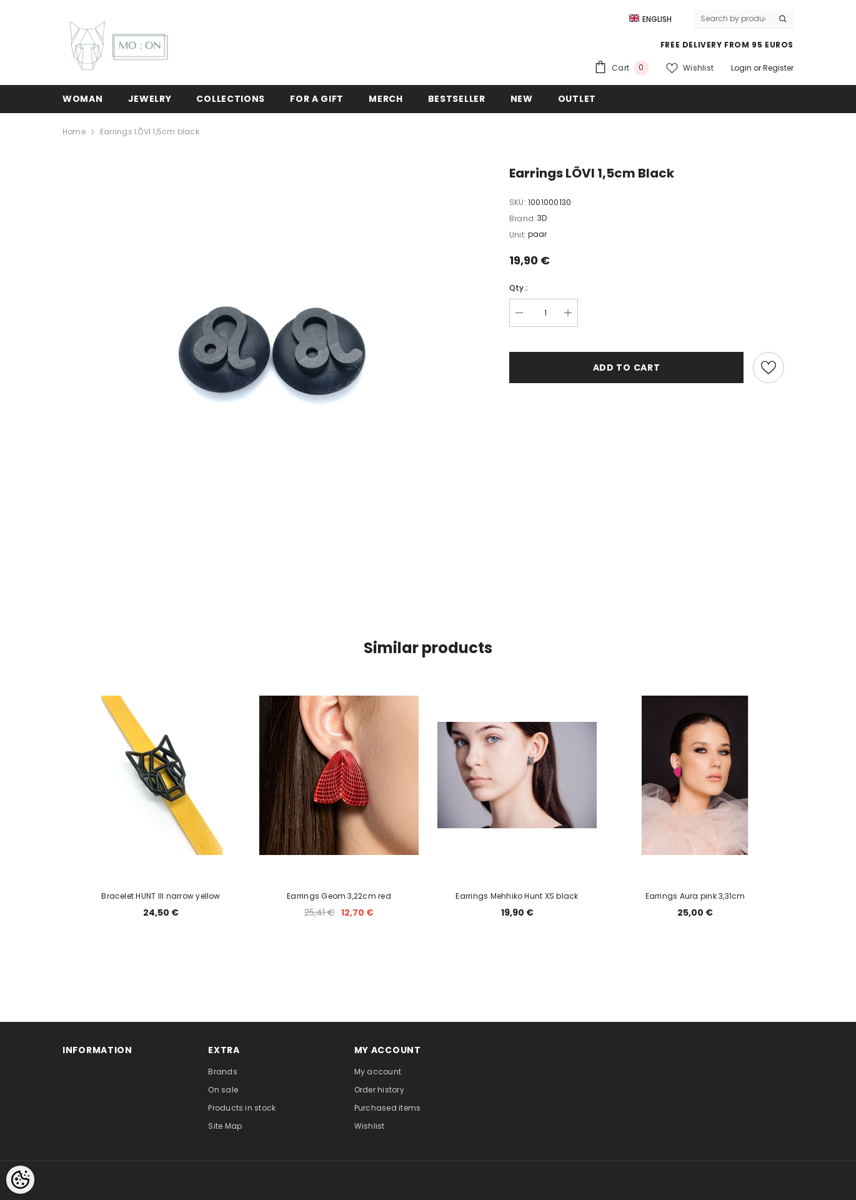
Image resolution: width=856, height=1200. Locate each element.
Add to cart (626, 367)
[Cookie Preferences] (20, 1180)
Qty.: (518, 287)
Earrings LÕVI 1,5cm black (149, 131)
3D (542, 217)
